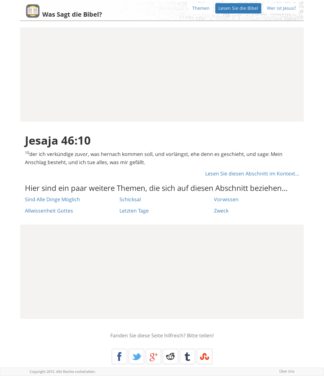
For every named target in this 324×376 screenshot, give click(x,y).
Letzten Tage (134, 210)
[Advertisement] (162, 74)
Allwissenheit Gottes (49, 210)
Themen (201, 8)
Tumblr (187, 356)
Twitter (136, 356)
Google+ (153, 356)
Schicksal (130, 199)
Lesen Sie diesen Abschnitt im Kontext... (252, 173)
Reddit (170, 356)
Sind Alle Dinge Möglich (52, 199)
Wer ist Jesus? (281, 8)
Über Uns (286, 371)
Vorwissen (226, 199)
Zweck (221, 210)
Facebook (119, 356)
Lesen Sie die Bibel (238, 8)
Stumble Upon (204, 356)
